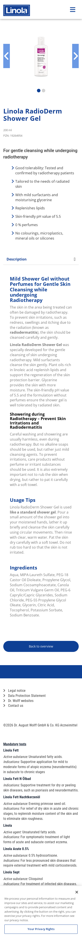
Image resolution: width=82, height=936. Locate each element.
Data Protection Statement (24, 696)
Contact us (13, 705)
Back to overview (41, 646)
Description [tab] (41, 259)
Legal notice (14, 691)
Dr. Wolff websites (18, 701)
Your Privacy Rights (41, 929)
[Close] (77, 892)
